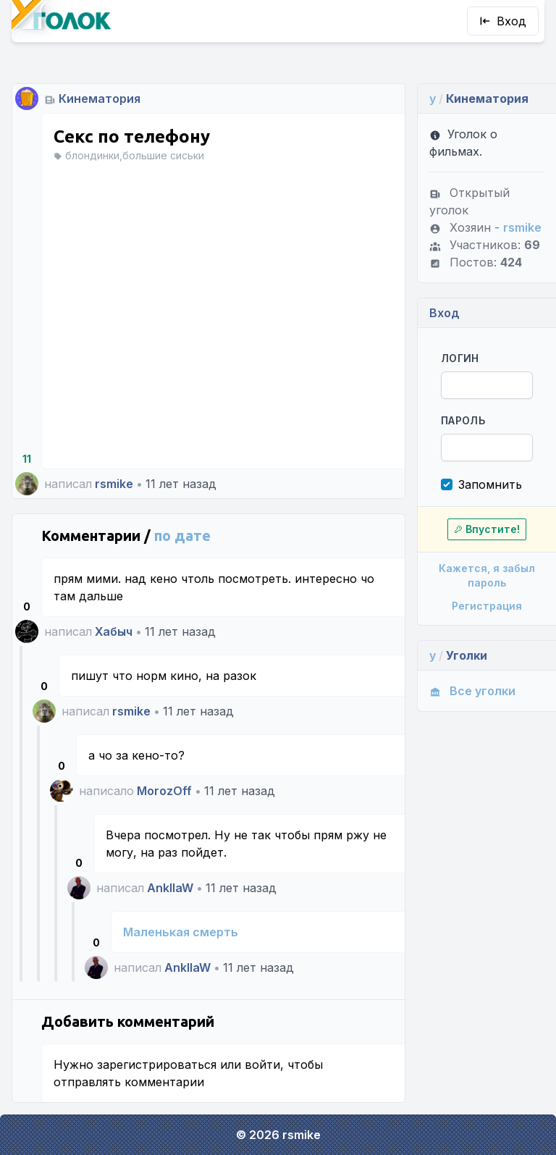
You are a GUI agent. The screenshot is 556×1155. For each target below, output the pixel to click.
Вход (502, 21)
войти (262, 1064)
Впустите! (487, 529)
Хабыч (113, 631)
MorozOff (164, 791)
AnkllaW (170, 888)
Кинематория (99, 98)
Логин (460, 358)
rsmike (114, 483)
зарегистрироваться (156, 1064)
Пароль (463, 420)
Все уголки (472, 691)
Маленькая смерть (180, 932)
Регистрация (487, 606)
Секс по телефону (132, 136)
